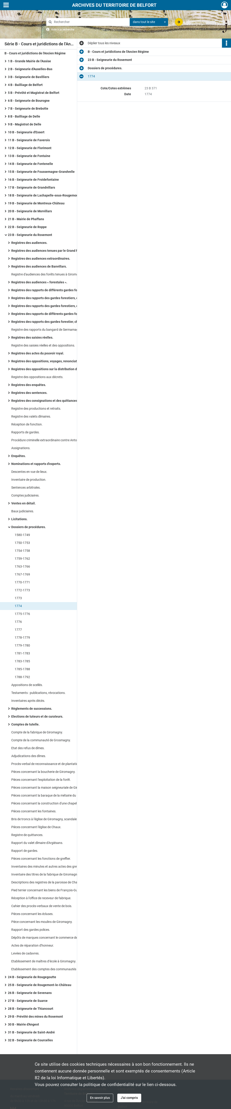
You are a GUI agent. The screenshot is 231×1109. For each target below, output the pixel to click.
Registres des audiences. (29, 243)
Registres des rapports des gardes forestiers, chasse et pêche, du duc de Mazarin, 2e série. (56, 306)
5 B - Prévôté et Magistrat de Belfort (33, 93)
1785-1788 (22, 669)
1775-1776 (22, 614)
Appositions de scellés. (27, 685)
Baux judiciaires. (22, 511)
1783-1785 (22, 661)
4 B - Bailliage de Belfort (25, 85)
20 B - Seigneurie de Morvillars (30, 211)
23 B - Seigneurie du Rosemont (30, 235)
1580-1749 (22, 535)
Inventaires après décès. (28, 700)
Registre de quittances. (27, 835)
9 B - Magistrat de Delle (24, 124)
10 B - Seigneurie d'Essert (26, 132)
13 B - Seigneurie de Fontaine (29, 156)
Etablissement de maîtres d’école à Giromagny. (43, 961)
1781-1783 (22, 653)
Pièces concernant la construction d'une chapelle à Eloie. (50, 803)
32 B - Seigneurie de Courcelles (30, 1040)
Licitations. (19, 519)
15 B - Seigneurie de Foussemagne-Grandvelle (41, 171)
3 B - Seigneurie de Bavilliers (28, 77)
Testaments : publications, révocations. (38, 693)
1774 (18, 606)
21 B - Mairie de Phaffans (26, 219)
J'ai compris (129, 1098)
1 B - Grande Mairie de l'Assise (29, 61)
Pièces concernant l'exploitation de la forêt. (41, 779)
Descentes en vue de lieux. (29, 472)
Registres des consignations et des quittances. (44, 400)
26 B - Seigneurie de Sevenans (30, 993)
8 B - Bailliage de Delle (24, 116)
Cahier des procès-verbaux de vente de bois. (41, 906)
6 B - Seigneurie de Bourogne (29, 100)
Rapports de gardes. (25, 432)
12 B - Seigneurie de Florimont (29, 148)
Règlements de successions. (31, 708)
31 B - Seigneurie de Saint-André (31, 1032)
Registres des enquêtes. (28, 385)
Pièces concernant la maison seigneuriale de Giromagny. (50, 787)
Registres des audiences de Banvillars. (39, 266)
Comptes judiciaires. (25, 495)
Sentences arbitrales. (26, 487)
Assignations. (20, 448)
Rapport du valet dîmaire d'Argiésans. (37, 843)
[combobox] (149, 22)
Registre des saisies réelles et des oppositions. (43, 345)
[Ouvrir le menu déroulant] (6, 5)
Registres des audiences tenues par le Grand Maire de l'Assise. (56, 250)
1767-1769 (22, 574)
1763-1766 (22, 566)
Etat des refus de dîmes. (28, 748)
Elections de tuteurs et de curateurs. (37, 716)
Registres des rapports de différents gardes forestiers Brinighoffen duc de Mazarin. (56, 290)
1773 (18, 598)
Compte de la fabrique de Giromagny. (37, 732)
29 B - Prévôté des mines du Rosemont (35, 1016)
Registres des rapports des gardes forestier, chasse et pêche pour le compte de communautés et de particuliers (56, 321)
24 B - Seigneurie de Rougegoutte (32, 977)
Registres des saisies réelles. (32, 337)
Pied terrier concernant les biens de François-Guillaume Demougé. (56, 890)
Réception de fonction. (27, 424)
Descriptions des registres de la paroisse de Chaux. (46, 882)
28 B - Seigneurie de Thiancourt (30, 1008)
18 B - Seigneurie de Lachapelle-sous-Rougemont (43, 195)
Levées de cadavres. (25, 953)
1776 (18, 622)
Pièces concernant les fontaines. (33, 811)
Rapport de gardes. (24, 851)
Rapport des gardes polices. (30, 929)
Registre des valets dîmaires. (31, 416)
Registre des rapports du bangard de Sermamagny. (46, 329)
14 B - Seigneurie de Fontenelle (30, 164)
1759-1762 (22, 558)
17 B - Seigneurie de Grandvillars (31, 187)
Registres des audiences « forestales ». (39, 282)
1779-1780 (22, 645)
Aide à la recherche (62, 29)
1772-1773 (22, 590)
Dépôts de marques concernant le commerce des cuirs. (49, 937)
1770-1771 (22, 582)
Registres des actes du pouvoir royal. (37, 353)
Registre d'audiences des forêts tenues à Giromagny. (47, 274)
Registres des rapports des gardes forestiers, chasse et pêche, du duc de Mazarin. (56, 298)
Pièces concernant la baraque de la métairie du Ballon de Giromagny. (56, 795)
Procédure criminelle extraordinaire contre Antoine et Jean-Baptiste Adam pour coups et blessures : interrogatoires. (56, 440)
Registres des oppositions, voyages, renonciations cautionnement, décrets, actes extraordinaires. (56, 361)
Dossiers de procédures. (28, 527)
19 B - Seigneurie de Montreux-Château (36, 203)
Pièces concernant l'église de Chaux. (36, 827)
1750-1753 (22, 543)
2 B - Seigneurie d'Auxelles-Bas (30, 69)
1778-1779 (22, 637)
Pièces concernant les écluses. (32, 914)
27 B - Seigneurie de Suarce (28, 1001)
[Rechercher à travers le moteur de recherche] (90, 22)
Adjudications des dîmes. (28, 756)
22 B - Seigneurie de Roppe (27, 227)
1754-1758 (22, 550)
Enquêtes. (18, 456)
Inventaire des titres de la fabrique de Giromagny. (45, 874)
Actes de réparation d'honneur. (32, 945)
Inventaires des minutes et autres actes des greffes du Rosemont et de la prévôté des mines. (56, 866)
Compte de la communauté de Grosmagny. (41, 740)
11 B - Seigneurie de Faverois (29, 140)
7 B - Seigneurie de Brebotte (28, 108)
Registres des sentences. (29, 393)
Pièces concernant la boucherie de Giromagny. (43, 772)
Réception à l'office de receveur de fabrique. (41, 898)
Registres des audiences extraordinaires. (40, 258)
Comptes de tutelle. (25, 724)
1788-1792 (22, 677)
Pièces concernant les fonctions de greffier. (41, 858)
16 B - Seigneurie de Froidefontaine (33, 179)
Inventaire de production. (28, 479)
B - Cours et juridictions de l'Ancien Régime (35, 53)
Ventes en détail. (23, 503)
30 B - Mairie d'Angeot (23, 1024)
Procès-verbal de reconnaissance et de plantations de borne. (53, 764)
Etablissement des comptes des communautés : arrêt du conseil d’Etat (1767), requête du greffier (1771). (56, 969)
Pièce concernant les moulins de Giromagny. (42, 922)
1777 (18, 629)
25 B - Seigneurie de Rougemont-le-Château (39, 985)
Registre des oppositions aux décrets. (37, 377)
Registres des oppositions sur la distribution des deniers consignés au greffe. (56, 369)
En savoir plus (100, 1098)
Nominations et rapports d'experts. (36, 464)
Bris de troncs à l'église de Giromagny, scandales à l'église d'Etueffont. (56, 819)
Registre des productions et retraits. (36, 408)
